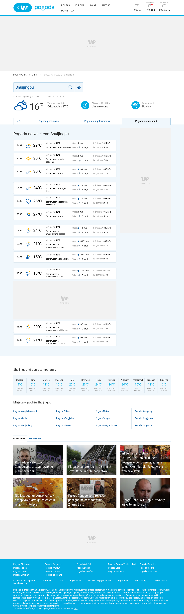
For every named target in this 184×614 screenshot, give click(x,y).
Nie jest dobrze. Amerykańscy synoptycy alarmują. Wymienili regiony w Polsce (35, 500)
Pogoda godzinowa (48, 121)
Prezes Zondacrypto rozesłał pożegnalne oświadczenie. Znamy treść (87, 500)
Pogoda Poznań (52, 571)
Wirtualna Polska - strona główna (22, 7)
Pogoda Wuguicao (143, 425)
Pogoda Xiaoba (20, 418)
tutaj (76, 608)
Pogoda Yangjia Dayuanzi (25, 411)
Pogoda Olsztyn (147, 568)
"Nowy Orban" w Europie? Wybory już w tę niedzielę (143, 502)
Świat (93, 5)
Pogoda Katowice (148, 564)
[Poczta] (136, 8)
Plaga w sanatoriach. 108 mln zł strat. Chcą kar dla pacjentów (89, 469)
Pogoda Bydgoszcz (54, 564)
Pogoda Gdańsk (84, 564)
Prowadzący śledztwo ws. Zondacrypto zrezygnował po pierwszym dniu (34, 466)
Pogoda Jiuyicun (64, 425)
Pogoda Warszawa (148, 571)
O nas (60, 580)
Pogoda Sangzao (103, 418)
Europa (79, 5)
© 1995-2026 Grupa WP (24, 580)
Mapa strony (140, 580)
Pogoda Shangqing (143, 411)
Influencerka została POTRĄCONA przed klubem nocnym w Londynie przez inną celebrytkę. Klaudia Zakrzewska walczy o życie (142, 462)
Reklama (46, 580)
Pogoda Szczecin (116, 571)
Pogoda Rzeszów (85, 571)
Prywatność (75, 580)
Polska (65, 5)
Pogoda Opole (19, 571)
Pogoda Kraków (52, 568)
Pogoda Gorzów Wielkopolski (122, 564)
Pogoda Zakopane (53, 575)
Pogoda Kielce (20, 568)
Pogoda (44, 7)
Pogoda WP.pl (20, 75)
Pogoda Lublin (83, 568)
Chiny (35, 75)
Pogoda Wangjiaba (65, 418)
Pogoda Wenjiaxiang (22, 425)
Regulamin (123, 580)
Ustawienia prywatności (99, 580)
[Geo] (79, 87)
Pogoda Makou (102, 411)
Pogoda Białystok (21, 564)
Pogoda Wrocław (21, 575)
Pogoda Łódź (114, 568)
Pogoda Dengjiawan (144, 418)
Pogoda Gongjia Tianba (106, 425)
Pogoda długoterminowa (97, 121)
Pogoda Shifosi (63, 411)
